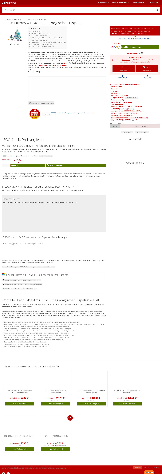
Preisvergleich (102, 2)
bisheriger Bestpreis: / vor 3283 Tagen (127, 111)
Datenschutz (147, 467)
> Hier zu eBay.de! (54, 165)
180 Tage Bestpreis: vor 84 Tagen (124, 113)
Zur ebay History (127, 132)
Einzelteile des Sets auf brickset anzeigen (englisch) (19, 288)
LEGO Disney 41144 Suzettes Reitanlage (19, 436)
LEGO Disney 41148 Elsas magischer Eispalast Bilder (47, 38)
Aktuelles (119, 2)
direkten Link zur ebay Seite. (68, 202)
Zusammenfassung (37, 31)
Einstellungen (154, 2)
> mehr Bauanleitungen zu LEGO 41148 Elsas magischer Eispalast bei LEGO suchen (28, 267)
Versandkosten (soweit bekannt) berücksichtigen (22, 156)
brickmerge (137, 467)
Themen (138, 2)
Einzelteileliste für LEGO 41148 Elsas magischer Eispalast (48, 42)
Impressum (156, 467)
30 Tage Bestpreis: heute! (121, 115)
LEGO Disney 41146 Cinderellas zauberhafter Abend (19, 392)
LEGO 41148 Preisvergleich (39, 36)
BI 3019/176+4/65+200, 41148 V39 (12, 244)
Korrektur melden (131, 98)
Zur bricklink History (142, 132)
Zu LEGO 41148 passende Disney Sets (42, 47)
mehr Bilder (14, 44)
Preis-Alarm (126, 60)
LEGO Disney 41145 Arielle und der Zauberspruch (91, 392)
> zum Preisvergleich (19, 404)
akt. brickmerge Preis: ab (129, 118)
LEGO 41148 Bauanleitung (39, 40)
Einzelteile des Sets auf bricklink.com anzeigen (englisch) (21, 280)
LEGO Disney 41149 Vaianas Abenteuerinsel (55, 392)
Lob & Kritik (149, 472)
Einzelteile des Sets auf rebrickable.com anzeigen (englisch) (22, 284)
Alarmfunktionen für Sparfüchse (41, 33)
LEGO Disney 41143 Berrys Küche (55, 436)
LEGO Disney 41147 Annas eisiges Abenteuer (127, 392)
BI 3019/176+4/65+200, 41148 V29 (34, 244)
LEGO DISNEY (41, 54)
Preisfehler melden (46, 156)
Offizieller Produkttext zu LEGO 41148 (42, 44)
